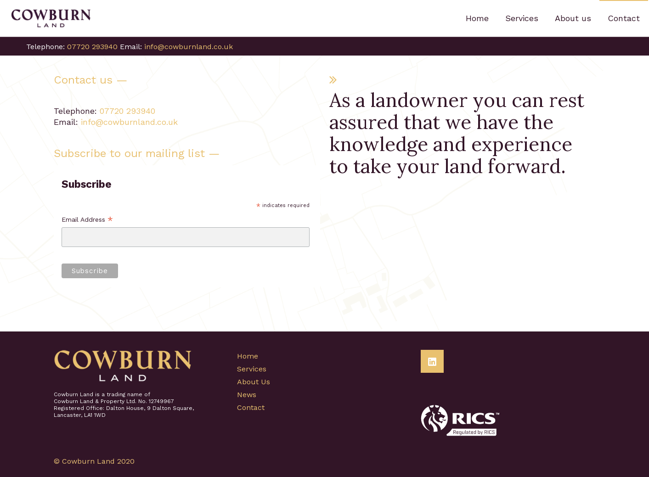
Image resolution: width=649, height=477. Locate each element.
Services (251, 369)
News (246, 394)
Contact (251, 407)
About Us (253, 381)
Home (247, 356)
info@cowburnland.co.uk (188, 46)
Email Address (87, 220)
